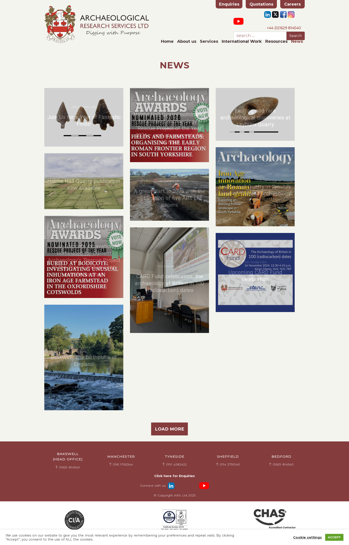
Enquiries (229, 4)
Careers (292, 4)
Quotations (261, 4)
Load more (169, 429)
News (297, 41)
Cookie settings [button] (307, 537)
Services (209, 41)
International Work (242, 41)
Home (167, 41)
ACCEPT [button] (334, 537)
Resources (276, 41)
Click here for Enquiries (174, 476)
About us (186, 41)
